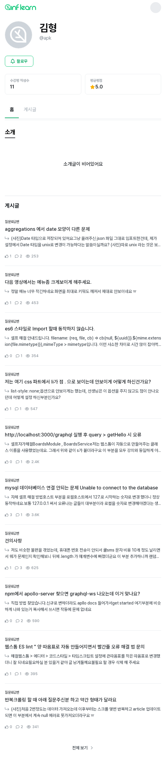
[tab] (10, 132)
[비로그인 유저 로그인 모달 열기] (19, 61)
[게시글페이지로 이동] (30, 109)
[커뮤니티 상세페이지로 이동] (83, 239)
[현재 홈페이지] (12, 109)
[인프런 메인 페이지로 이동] (35, 7)
